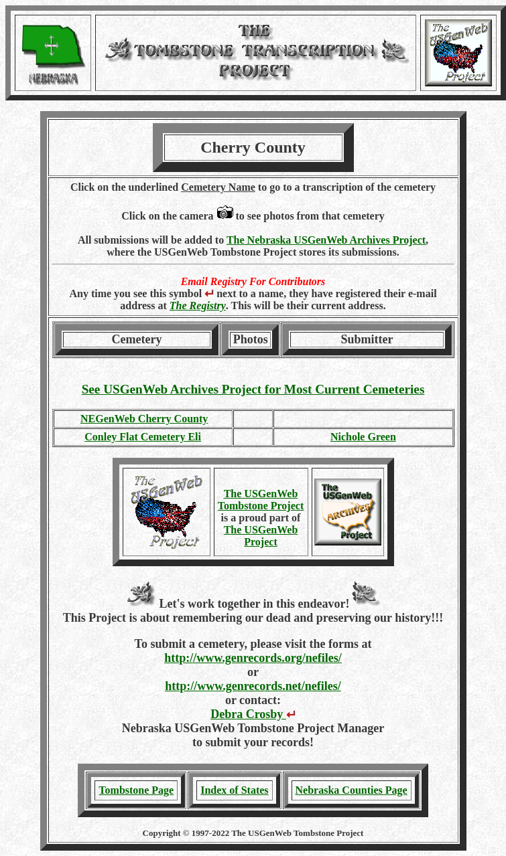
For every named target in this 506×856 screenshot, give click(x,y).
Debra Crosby (253, 714)
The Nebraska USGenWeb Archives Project (326, 240)
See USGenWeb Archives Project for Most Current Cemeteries (253, 389)
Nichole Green (363, 436)
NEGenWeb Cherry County (144, 418)
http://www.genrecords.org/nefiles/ (253, 658)
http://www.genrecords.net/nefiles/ (253, 686)
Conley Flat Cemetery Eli (142, 436)
